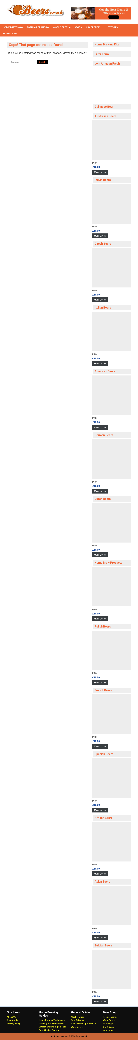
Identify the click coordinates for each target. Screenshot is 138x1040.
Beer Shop (108, 1030)
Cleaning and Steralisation (51, 1023)
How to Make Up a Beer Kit (83, 1023)
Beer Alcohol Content (49, 1030)
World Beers (77, 1027)
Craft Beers (108, 1027)
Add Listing (101, 172)
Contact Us (12, 1020)
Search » (43, 62)
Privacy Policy (13, 1023)
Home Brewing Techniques (52, 1020)
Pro (94, 163)
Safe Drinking (77, 1020)
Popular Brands (110, 1017)
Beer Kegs (108, 1023)
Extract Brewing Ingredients (52, 1027)
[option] (111, 147)
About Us (11, 1017)
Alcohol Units (77, 1017)
